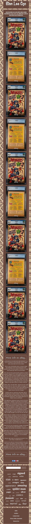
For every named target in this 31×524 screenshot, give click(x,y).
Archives (16, 513)
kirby (22, 482)
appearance (10, 485)
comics (19, 494)
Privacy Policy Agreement (16, 518)
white (21, 476)
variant (23, 501)
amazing (22, 485)
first (20, 504)
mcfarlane (17, 492)
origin (14, 474)
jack (13, 492)
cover (12, 501)
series (10, 476)
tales (26, 498)
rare (10, 495)
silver (23, 492)
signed (21, 473)
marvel (13, 503)
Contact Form (16, 515)
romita (9, 482)
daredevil (17, 501)
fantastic (10, 498)
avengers (15, 482)
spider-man (19, 488)
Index (16, 510)
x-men (15, 480)
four (25, 503)
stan (8, 479)
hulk (13, 495)
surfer (17, 498)
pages (8, 492)
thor (21, 498)
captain (9, 474)
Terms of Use (16, 521)
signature (23, 480)
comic (8, 489)
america (15, 476)
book (7, 504)
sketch (7, 501)
